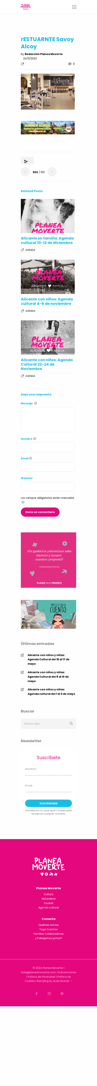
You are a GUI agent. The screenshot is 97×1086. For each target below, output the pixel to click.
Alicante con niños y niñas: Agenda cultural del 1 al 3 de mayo (51, 692)
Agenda (30, 250)
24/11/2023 (30, 58)
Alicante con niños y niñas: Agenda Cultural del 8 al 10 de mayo (48, 676)
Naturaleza (49, 899)
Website (27, 478)
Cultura (48, 894)
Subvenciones (67, 972)
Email (26, 458)
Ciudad (48, 903)
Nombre (28, 439)
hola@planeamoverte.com (38, 972)
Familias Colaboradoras (49, 934)
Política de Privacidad (41, 977)
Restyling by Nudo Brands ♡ (54, 981)
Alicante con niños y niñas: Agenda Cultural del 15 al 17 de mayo (49, 659)
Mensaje (29, 403)
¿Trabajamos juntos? (48, 938)
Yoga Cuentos (48, 929)
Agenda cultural (48, 907)
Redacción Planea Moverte (44, 54)
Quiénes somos (49, 925)
